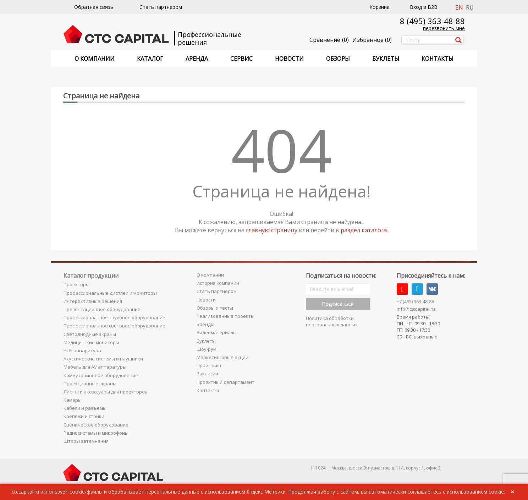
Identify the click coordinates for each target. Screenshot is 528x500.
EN (459, 7)
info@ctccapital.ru (416, 309)
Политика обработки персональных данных (332, 321)
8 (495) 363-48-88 (432, 21)
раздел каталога (364, 230)
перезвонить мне (444, 28)
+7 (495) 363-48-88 (415, 301)
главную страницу (271, 230)
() (372, 40)
